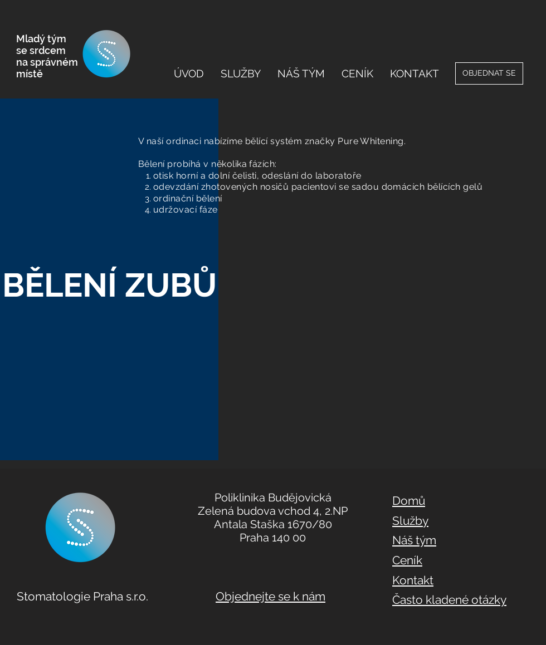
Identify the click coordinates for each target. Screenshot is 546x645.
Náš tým (414, 540)
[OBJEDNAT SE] (489, 73)
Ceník (407, 560)
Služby (410, 521)
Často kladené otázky (449, 600)
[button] (240, 73)
